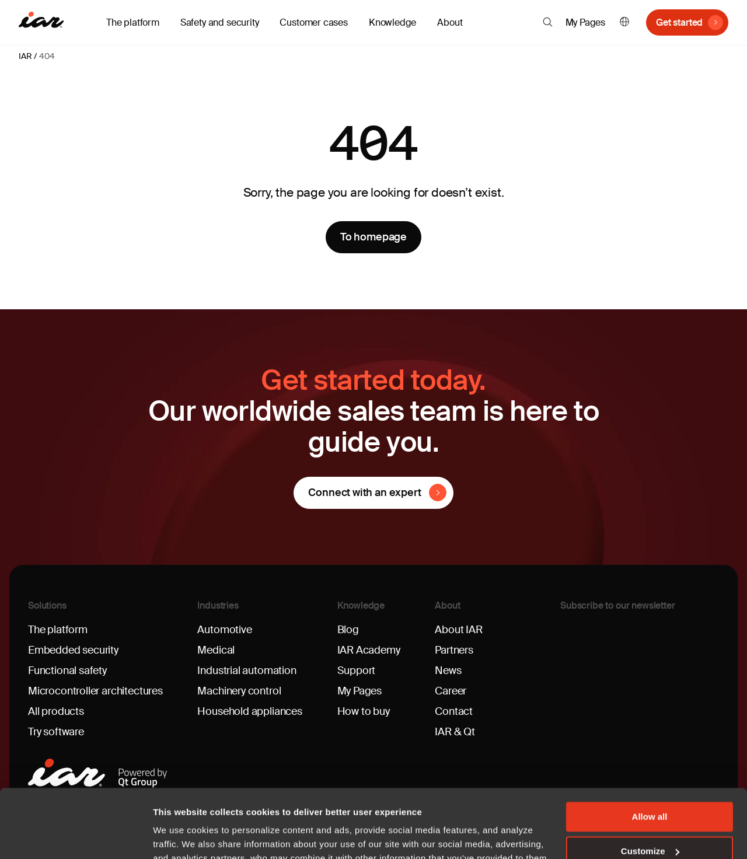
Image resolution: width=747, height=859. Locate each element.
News (448, 671)
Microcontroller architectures (95, 691)
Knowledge (361, 605)
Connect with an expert (364, 493)
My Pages (586, 22)
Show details (180, 836)
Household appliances (249, 711)
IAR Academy (368, 650)
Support (356, 671)
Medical (216, 650)
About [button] (449, 22)
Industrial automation (246, 671)
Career (450, 691)
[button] (548, 22)
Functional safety (67, 671)
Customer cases (313, 22)
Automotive (224, 630)
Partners (454, 650)
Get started (679, 22)
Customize (650, 783)
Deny (650, 817)
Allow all (650, 748)
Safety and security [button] (219, 22)
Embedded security (73, 650)
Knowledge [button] (392, 22)
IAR (25, 56)
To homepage (373, 237)
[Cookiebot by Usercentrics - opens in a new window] (76, 836)
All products (56, 711)
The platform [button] (132, 22)
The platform (58, 630)
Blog (348, 630)
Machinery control (239, 691)
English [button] (624, 22)
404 (46, 56)
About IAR (458, 630)
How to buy (363, 711)
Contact (454, 711)
